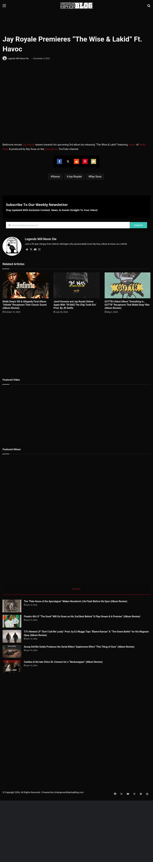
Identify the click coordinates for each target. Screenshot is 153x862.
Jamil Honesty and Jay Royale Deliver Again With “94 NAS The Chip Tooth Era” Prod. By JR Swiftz (74, 304)
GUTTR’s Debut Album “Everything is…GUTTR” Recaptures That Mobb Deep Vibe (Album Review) (127, 304)
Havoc (131, 145)
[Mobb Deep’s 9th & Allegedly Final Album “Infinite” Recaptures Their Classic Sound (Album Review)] (25, 285)
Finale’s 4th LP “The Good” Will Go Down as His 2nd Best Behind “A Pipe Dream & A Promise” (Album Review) (82, 616)
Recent (76, 588)
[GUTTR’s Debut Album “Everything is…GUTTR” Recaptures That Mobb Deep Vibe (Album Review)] (127, 285)
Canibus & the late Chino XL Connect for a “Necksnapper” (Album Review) (63, 661)
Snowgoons (51, 149)
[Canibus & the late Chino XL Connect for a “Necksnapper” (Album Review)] (12, 666)
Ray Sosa (95, 176)
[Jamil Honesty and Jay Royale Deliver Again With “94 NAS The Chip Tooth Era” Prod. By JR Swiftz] (76, 285)
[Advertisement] (76, 22)
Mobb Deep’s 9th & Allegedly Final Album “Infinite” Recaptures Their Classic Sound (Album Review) (25, 304)
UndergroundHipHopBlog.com (69, 792)
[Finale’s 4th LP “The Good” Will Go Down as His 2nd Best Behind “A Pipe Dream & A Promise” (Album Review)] (12, 620)
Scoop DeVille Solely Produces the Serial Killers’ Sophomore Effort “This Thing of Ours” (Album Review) (79, 646)
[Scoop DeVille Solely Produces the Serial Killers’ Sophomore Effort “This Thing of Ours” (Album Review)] (12, 651)
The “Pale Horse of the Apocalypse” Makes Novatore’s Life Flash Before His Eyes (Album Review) (75, 601)
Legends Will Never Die (19, 58)
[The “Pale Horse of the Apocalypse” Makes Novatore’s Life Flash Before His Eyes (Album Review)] (12, 605)
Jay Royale (28, 145)
